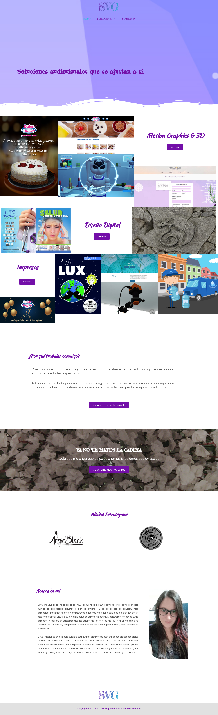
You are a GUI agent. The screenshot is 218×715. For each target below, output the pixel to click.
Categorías (106, 18)
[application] (114, 18)
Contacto (128, 19)
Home (87, 19)
